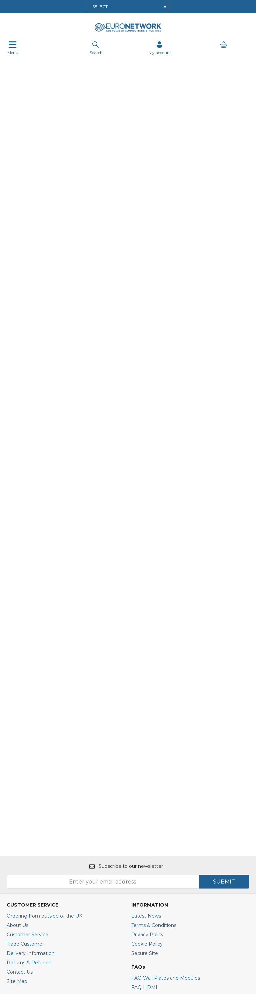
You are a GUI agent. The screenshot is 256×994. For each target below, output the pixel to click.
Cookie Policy (147, 754)
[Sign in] (160, 48)
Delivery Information (31, 763)
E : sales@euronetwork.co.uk (40, 859)
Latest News (146, 726)
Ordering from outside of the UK (44, 726)
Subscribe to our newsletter (126, 676)
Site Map (17, 791)
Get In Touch (160, 6)
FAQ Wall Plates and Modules (165, 788)
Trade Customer (25, 754)
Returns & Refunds (29, 772)
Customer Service (27, 744)
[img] (65, 916)
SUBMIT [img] (224, 691)
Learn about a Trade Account (59, 6)
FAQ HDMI (144, 797)
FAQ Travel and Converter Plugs (168, 806)
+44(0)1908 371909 (32, 871)
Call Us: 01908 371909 (204, 6)
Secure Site (144, 763)
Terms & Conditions (153, 735)
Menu (12, 48)
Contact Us (20, 782)
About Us (17, 735)
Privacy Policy (147, 744)
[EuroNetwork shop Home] (128, 31)
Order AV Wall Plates (118, 6)
